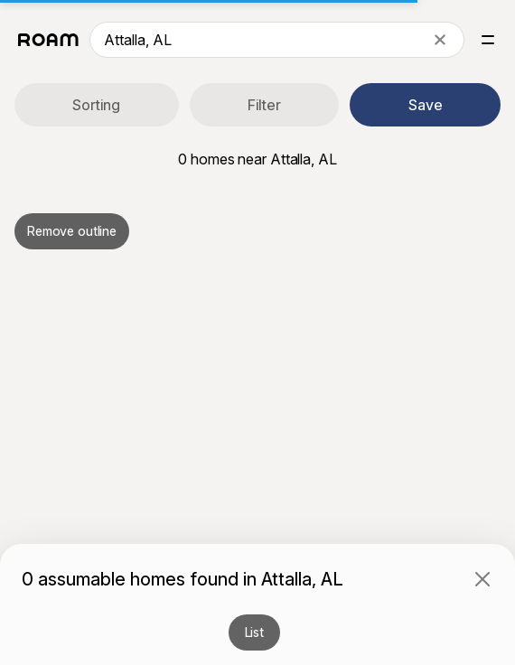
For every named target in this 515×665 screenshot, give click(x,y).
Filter (264, 105)
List (254, 632)
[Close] (482, 579)
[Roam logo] (48, 40)
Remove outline (72, 231)
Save (425, 105)
